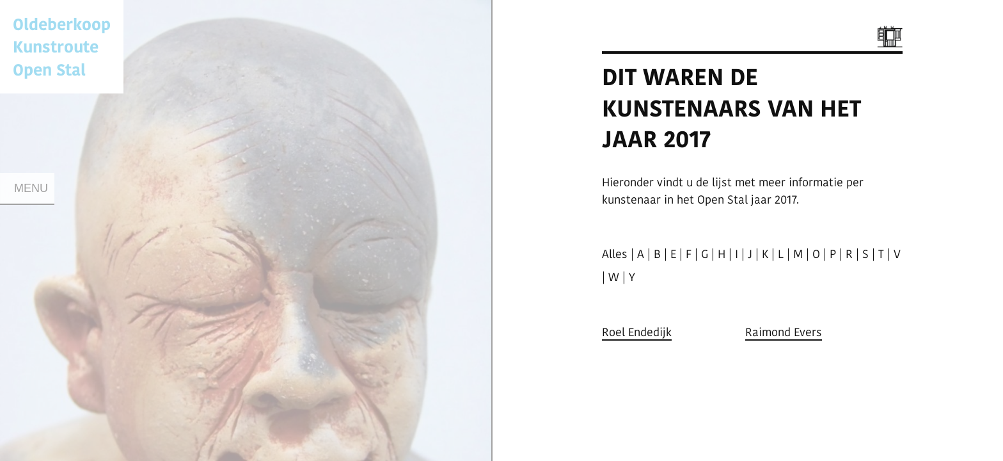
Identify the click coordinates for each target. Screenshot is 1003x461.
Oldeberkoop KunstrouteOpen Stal (62, 46)
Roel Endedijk (637, 332)
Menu (31, 188)
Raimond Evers (783, 332)
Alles (615, 254)
